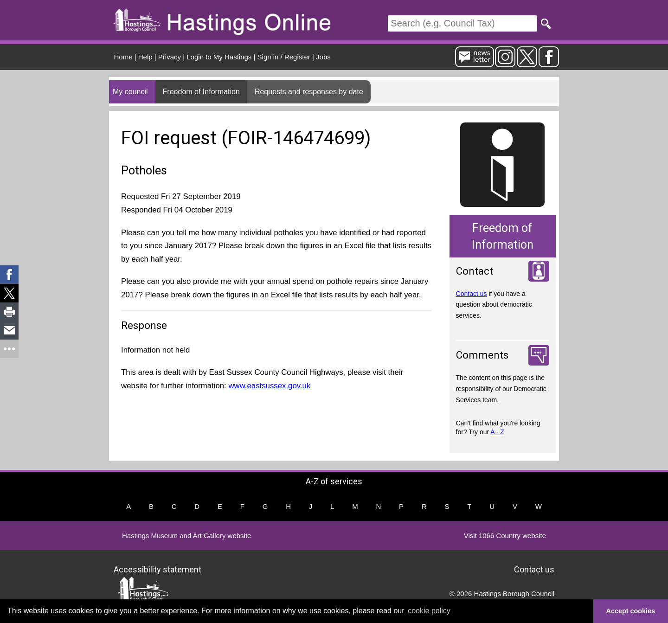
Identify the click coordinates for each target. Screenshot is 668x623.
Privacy (169, 57)
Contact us (471, 293)
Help (145, 57)
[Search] (462, 23)
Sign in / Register (283, 57)
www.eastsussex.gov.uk (269, 385)
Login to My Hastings (218, 57)
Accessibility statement (157, 569)
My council (130, 92)
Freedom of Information (201, 92)
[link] (9, 274)
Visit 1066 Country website (505, 536)
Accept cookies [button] (630, 611)
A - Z (497, 432)
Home (123, 57)
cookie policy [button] (429, 611)
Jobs (323, 57)
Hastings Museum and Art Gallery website (186, 536)
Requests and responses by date (309, 92)
